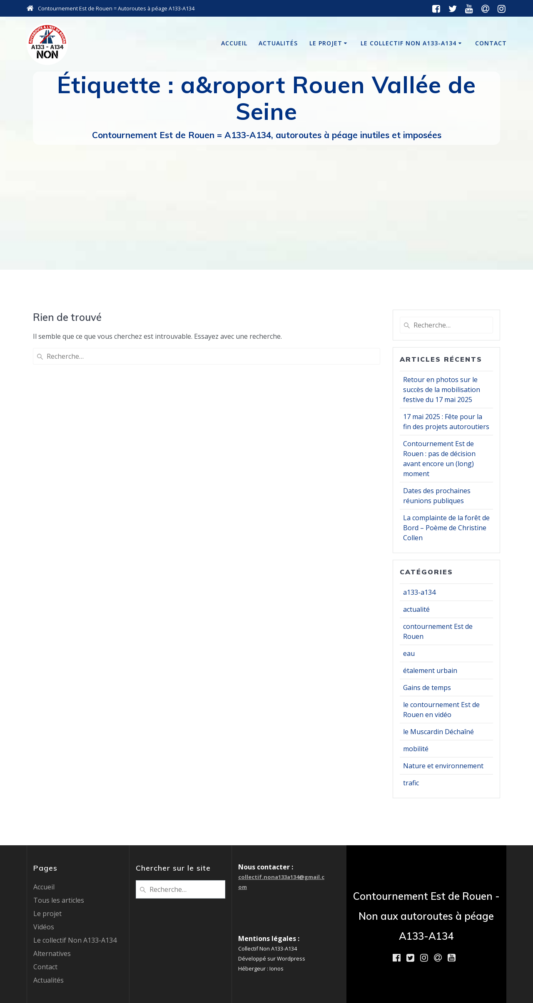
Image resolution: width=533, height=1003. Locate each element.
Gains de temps (427, 687)
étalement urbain (430, 670)
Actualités (278, 43)
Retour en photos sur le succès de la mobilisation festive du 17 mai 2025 (441, 389)
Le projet (325, 43)
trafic (411, 782)
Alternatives (52, 953)
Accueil (234, 43)
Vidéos (43, 926)
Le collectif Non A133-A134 (408, 43)
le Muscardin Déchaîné (438, 731)
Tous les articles (58, 900)
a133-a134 (419, 592)
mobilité (415, 748)
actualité (416, 609)
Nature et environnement (443, 765)
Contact (491, 43)
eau (409, 653)
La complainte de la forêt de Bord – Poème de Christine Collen (446, 527)
